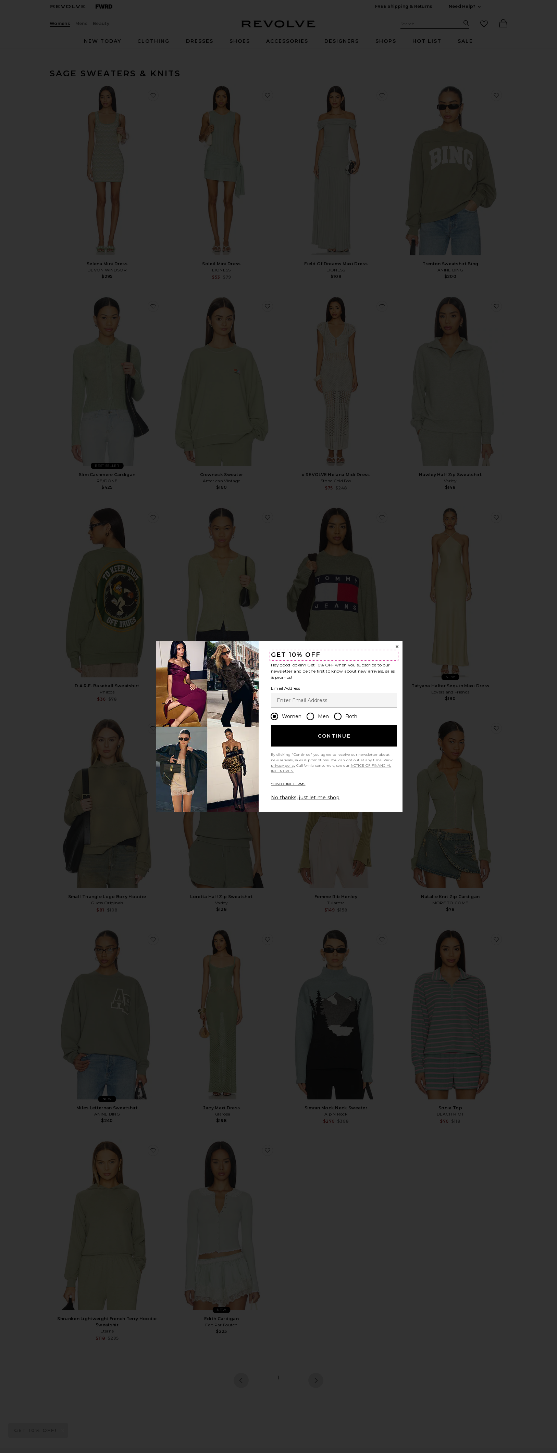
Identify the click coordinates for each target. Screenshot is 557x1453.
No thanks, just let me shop (305, 797)
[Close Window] (397, 646)
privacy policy (283, 765)
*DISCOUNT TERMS (288, 784)
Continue (334, 736)
